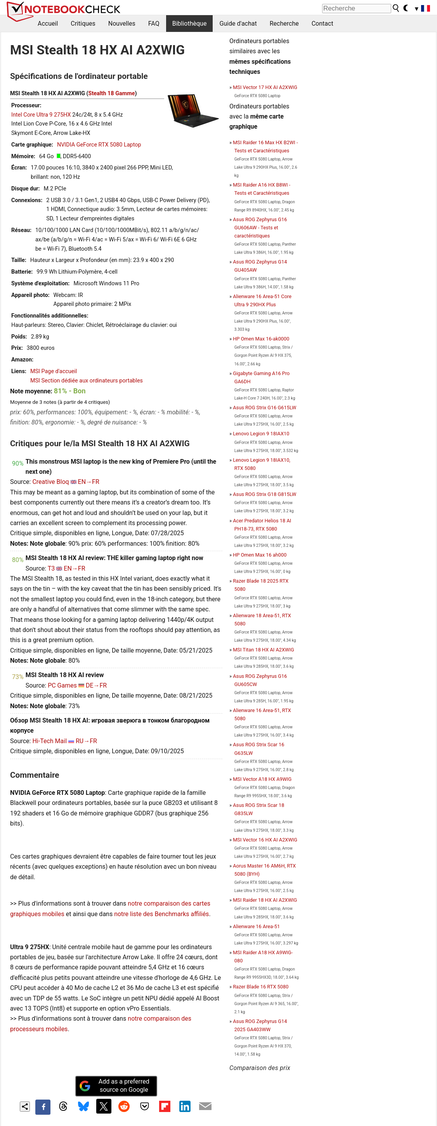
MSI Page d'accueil (53, 371)
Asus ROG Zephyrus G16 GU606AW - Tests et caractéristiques (260, 227)
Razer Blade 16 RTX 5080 (260, 987)
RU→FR (86, 741)
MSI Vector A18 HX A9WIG (262, 779)
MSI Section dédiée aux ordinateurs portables (86, 380)
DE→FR (96, 685)
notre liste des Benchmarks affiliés (161, 914)
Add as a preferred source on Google (114, 1085)
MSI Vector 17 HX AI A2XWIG (265, 87)
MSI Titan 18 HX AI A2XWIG (263, 650)
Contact (322, 23)
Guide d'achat (238, 23)
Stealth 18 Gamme (111, 93)
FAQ (154, 23)
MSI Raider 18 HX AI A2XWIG (265, 900)
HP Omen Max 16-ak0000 (261, 339)
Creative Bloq (50, 481)
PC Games (62, 685)
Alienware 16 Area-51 (256, 926)
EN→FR (88, 481)
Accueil (48, 23)
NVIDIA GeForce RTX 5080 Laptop (99, 144)
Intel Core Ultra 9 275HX (41, 115)
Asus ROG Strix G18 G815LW (264, 494)
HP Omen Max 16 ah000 (259, 555)
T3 (51, 568)
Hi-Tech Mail (49, 741)
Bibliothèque (189, 23)
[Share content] (25, 1107)
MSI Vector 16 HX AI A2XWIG (265, 840)
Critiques (83, 23)
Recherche (284, 23)
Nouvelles (121, 23)
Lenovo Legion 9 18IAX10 (261, 433)
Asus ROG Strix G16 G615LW (264, 407)
